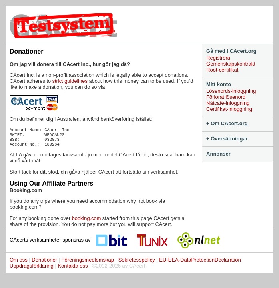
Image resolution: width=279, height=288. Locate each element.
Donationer (44, 260)
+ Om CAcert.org (227, 123)
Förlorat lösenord (225, 97)
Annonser (218, 154)
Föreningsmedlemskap (88, 260)
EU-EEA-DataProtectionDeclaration (200, 260)
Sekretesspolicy (136, 260)
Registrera (218, 58)
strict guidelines (70, 81)
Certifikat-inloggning (229, 109)
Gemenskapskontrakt (230, 64)
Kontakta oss (73, 266)
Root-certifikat (222, 70)
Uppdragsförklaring (32, 266)
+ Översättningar (227, 139)
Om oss (19, 260)
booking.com (86, 218)
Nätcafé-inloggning (227, 103)
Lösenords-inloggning (231, 91)
